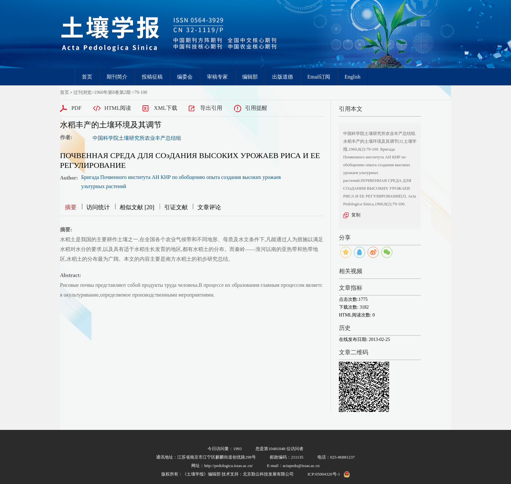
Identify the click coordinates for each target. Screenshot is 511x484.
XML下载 (165, 108)
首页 (87, 77)
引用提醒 (256, 108)
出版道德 (282, 77)
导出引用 (211, 108)
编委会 (185, 77)
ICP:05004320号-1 (324, 474)
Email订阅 (318, 77)
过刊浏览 (82, 92)
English (352, 77)
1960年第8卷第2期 (112, 92)
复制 (355, 215)
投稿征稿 (152, 77)
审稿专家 (217, 77)
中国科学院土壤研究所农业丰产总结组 (137, 138)
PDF (76, 108)
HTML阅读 (117, 108)
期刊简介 (117, 77)
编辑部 (250, 77)
